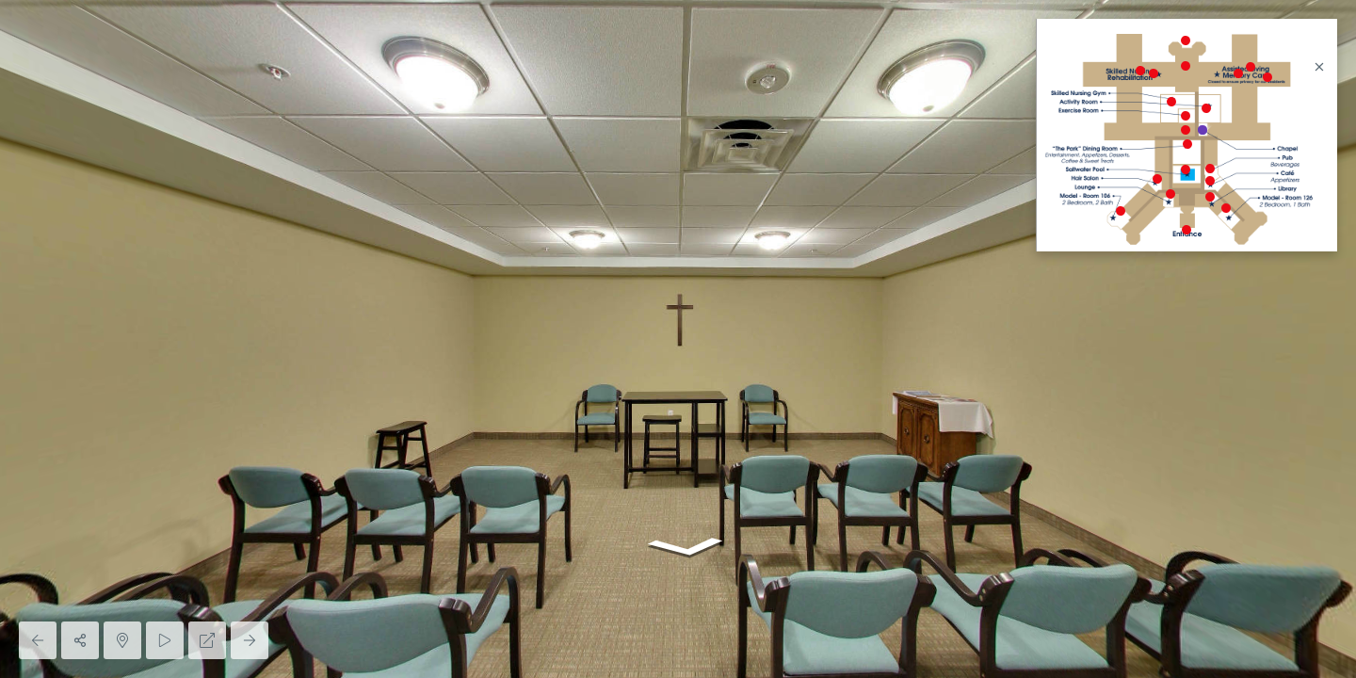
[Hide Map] (122, 640)
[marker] (1186, 229)
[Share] (80, 640)
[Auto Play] (165, 640)
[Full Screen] (207, 640)
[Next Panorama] (249, 640)
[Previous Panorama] (37, 640)
